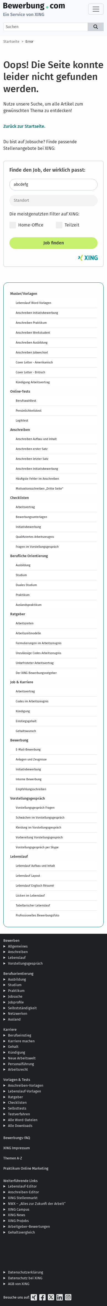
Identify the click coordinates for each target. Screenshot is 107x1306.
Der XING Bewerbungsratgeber (36, 673)
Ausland (14, 1019)
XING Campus (18, 1209)
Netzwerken (17, 1013)
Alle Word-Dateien (22, 1119)
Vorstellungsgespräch (25, 963)
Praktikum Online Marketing (25, 1168)
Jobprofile (16, 1002)
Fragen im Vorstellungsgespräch (37, 546)
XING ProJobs (18, 1220)
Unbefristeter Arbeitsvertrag (35, 663)
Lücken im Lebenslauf (30, 895)
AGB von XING (18, 1283)
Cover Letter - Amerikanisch (34, 362)
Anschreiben (18, 951)
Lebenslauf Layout (28, 875)
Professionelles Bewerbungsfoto (37, 915)
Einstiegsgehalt (26, 721)
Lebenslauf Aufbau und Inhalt (35, 866)
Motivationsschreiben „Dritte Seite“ (39, 488)
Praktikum (23, 595)
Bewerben (11, 940)
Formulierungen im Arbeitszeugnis (38, 643)
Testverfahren (19, 1114)
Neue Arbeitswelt (22, 1058)
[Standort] (53, 200)
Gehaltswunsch (26, 731)
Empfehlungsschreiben (31, 789)
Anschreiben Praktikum (31, 322)
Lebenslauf (16, 957)
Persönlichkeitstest (28, 410)
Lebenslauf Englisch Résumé (35, 885)
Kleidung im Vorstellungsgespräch (38, 827)
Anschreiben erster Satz (32, 449)
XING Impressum (16, 1148)
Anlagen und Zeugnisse (31, 759)
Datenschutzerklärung (25, 1272)
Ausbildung (23, 565)
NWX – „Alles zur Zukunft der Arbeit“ (37, 1203)
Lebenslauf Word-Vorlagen (33, 303)
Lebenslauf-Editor (22, 1186)
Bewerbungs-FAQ (16, 1137)
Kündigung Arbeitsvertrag (33, 382)
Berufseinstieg (19, 1035)
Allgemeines (18, 946)
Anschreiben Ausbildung (32, 342)
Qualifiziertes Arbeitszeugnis (35, 537)
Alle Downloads (20, 1125)
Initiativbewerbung (28, 527)
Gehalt (13, 1046)
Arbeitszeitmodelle (28, 633)
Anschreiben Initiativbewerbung (37, 313)
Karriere (10, 1029)
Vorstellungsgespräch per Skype (37, 847)
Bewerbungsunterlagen (31, 517)
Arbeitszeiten (24, 623)
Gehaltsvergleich (21, 1232)
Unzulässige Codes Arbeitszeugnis (38, 653)
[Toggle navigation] (96, 9)
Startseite (11, 41)
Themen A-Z (12, 1158)
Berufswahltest (26, 400)
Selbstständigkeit (22, 1008)
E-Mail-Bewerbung (28, 749)
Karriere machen (21, 1041)
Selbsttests (17, 1108)
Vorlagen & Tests (16, 1079)
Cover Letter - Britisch (30, 372)
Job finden (53, 242)
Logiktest (22, 420)
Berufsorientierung (18, 973)
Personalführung (21, 1064)
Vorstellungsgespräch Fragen (35, 807)
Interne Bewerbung (28, 779)
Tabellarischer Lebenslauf (33, 905)
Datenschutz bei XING (25, 1278)
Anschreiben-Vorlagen (25, 1085)
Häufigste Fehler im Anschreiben (37, 478)
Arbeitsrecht (18, 1069)
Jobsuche (15, 996)
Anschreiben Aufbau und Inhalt (36, 439)
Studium (21, 575)
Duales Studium (26, 585)
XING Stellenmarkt (23, 1197)
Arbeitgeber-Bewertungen (29, 1226)
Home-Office (26, 225)
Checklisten (17, 1102)
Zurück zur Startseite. (24, 126)
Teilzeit (67, 225)
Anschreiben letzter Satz (32, 459)
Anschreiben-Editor (23, 1192)
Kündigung (23, 711)
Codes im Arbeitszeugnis (32, 701)
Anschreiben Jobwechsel (32, 352)
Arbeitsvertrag (25, 507)
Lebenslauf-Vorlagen (24, 1091)
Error (29, 41)
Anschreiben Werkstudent (33, 332)
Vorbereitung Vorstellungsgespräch (39, 837)
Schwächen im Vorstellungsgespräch (40, 817)
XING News (16, 1215)
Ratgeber (15, 1097)
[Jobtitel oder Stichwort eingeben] (53, 184)
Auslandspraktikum (28, 605)
